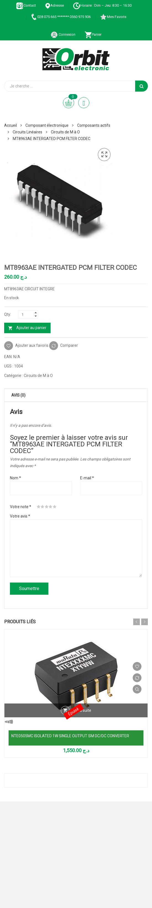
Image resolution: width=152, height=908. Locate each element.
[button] (104, 154)
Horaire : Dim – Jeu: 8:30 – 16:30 (102, 5)
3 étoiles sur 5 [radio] (47, 506)
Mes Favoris (113, 17)
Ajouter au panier (31, 327)
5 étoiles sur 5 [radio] (55, 506)
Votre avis (20, 516)
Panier (93, 34)
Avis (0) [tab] (18, 395)
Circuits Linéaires (27, 132)
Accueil (10, 125)
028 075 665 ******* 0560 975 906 (60, 17)
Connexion (63, 34)
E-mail (87, 478)
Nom (15, 478)
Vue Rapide (137, 689)
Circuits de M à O (65, 132)
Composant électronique (47, 125)
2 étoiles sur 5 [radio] (42, 506)
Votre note (20, 507)
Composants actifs (93, 125)
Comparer (69, 345)
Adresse (54, 5)
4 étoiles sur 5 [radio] (51, 506)
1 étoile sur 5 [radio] (39, 506)
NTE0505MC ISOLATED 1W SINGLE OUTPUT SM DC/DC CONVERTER (70, 736)
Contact (26, 5)
